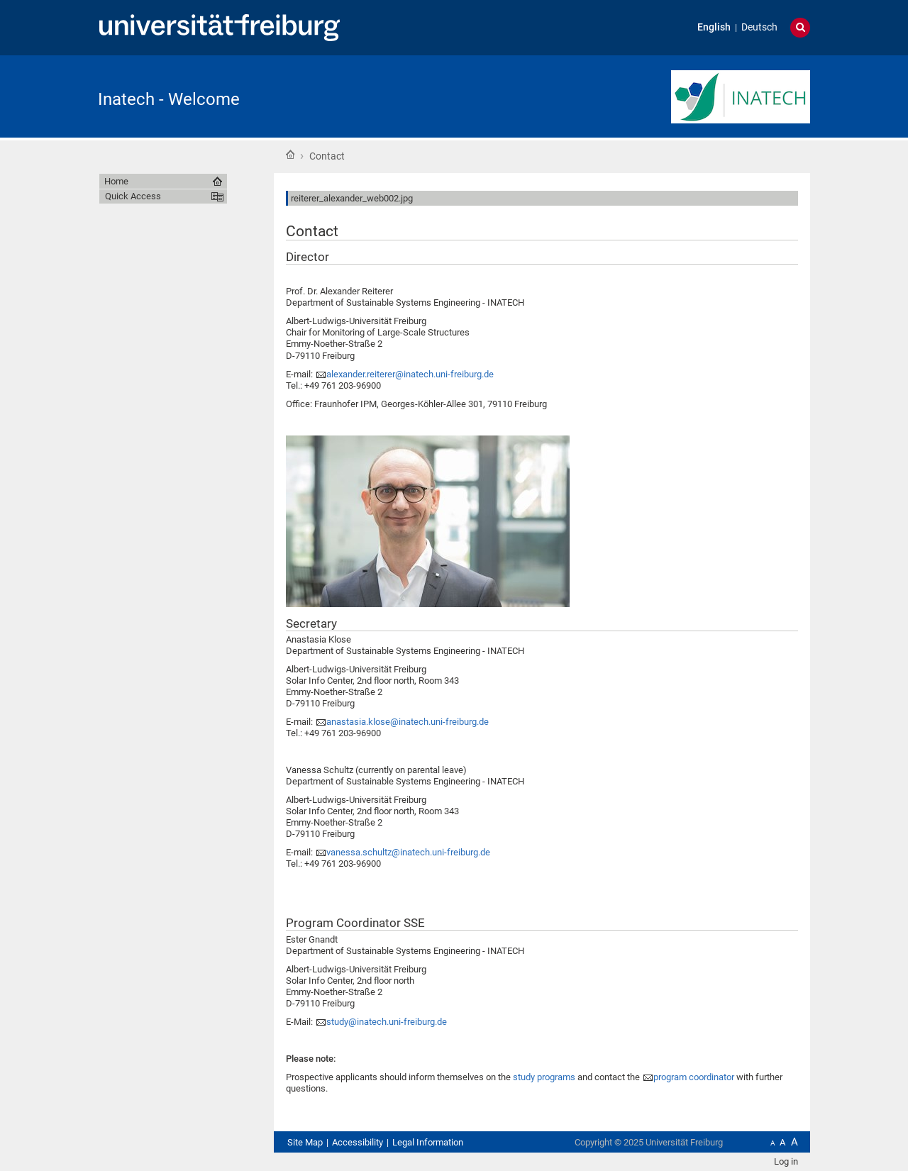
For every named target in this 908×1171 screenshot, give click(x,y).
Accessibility (357, 1142)
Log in (786, 1161)
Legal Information (427, 1142)
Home (290, 155)
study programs (544, 1077)
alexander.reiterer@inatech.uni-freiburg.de (410, 374)
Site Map (305, 1142)
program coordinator (693, 1077)
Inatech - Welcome (169, 99)
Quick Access (133, 196)
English (714, 27)
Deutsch (759, 27)
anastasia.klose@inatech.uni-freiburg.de (407, 721)
